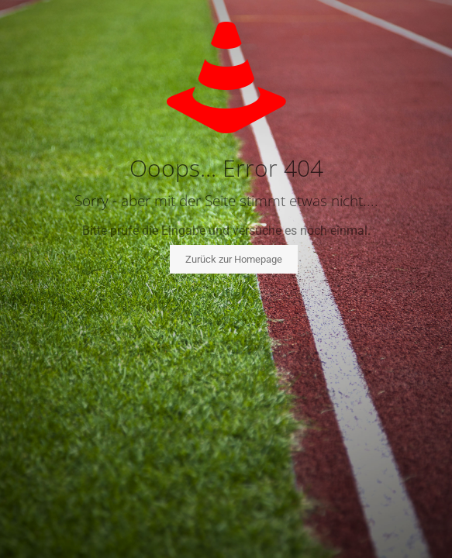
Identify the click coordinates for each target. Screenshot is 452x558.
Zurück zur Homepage (233, 259)
